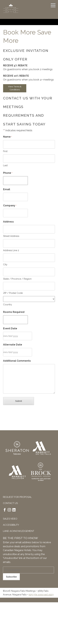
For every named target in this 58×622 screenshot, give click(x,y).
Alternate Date (12, 344)
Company (9, 205)
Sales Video (10, 518)
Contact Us (10, 503)
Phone (7, 173)
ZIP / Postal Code (13, 293)
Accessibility (11, 525)
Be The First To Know (20, 538)
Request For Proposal (17, 497)
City (5, 264)
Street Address (11, 236)
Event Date (10, 328)
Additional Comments (17, 360)
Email (6, 189)
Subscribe (11, 577)
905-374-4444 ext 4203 (41, 594)
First (5, 151)
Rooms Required (13, 312)
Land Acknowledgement (18, 531)
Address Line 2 (11, 250)
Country (7, 304)
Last (5, 165)
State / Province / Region (17, 278)
